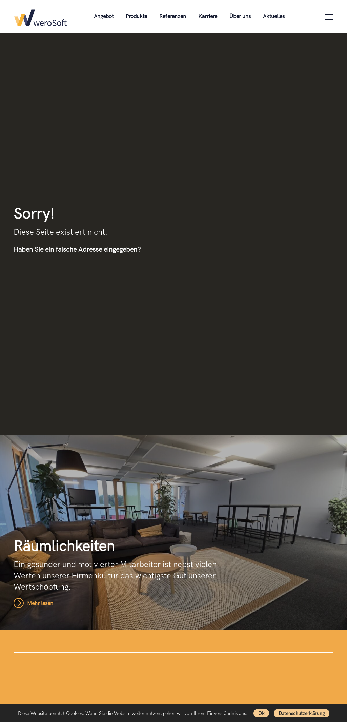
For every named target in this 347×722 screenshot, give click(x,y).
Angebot (104, 16)
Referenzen (172, 16)
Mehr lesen (33, 603)
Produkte (136, 16)
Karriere (207, 16)
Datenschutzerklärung (302, 713)
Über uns (240, 16)
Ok (261, 713)
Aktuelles (274, 16)
